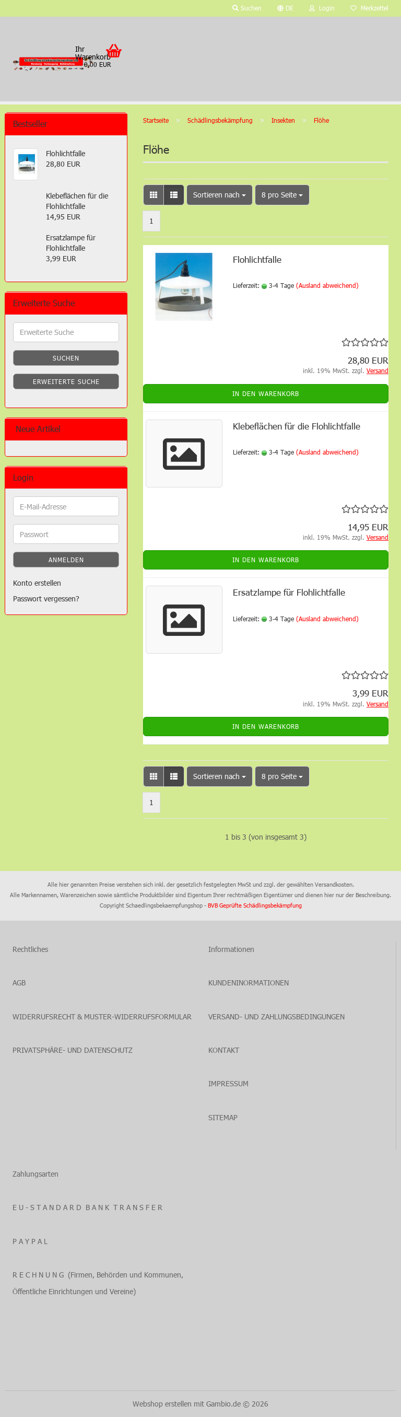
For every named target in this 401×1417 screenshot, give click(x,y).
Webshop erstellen (162, 1404)
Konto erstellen (37, 583)
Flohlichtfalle (257, 259)
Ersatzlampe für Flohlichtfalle (289, 592)
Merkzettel (369, 8)
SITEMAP (223, 1117)
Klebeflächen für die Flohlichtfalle (296, 426)
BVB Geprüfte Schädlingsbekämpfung (255, 905)
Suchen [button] (247, 8)
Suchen (66, 358)
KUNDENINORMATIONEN (248, 983)
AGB (19, 983)
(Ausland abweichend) (327, 285)
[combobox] (219, 194)
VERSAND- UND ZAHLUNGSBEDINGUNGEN (276, 1016)
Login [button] (322, 8)
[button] (285, 8)
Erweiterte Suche (66, 381)
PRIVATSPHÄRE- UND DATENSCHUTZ (73, 1050)
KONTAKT (223, 1050)
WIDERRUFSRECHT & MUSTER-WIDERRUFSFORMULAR (102, 1016)
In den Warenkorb (265, 393)
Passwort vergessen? (46, 598)
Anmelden (66, 559)
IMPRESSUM (228, 1083)
